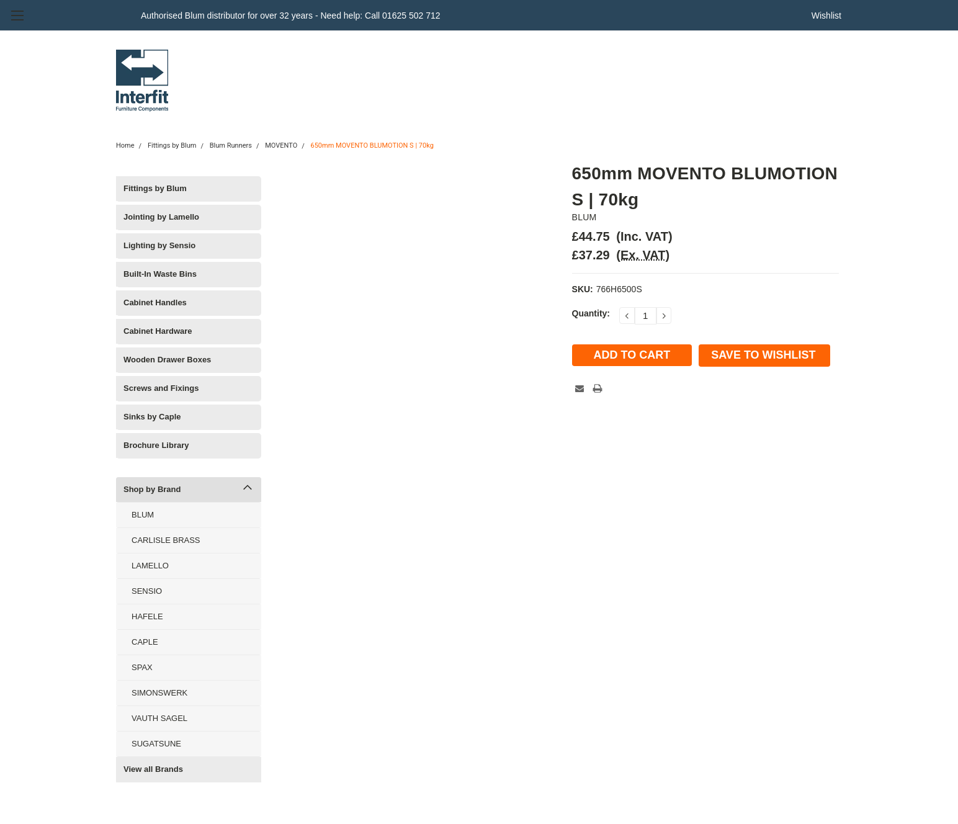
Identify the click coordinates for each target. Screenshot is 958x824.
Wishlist (826, 15)
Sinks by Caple (152, 416)
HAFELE (147, 616)
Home (125, 145)
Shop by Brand (152, 489)
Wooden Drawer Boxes (167, 359)
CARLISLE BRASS (166, 540)
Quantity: (591, 313)
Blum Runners (231, 145)
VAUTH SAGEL (159, 718)
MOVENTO (281, 145)
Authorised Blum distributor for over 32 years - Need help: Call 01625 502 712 (291, 15)
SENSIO (147, 591)
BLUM (143, 514)
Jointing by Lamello (161, 217)
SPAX (142, 667)
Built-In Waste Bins (160, 274)
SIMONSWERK (159, 692)
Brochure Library (156, 445)
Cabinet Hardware (157, 331)
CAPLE (145, 642)
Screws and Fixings (161, 388)
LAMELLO (150, 565)
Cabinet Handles (155, 302)
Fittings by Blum (172, 145)
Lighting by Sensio (159, 245)
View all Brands (153, 769)
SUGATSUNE (156, 743)
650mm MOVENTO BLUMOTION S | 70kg (372, 145)
